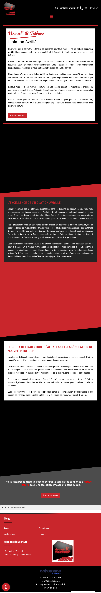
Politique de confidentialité (50, 584)
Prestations (44, 528)
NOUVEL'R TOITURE (50, 577)
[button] (17, 115)
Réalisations (9, 534)
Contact (42, 534)
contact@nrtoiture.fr (69, 8)
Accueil (7, 528)
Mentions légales (51, 581)
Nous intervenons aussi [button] (13, 507)
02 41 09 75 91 (91, 8)
